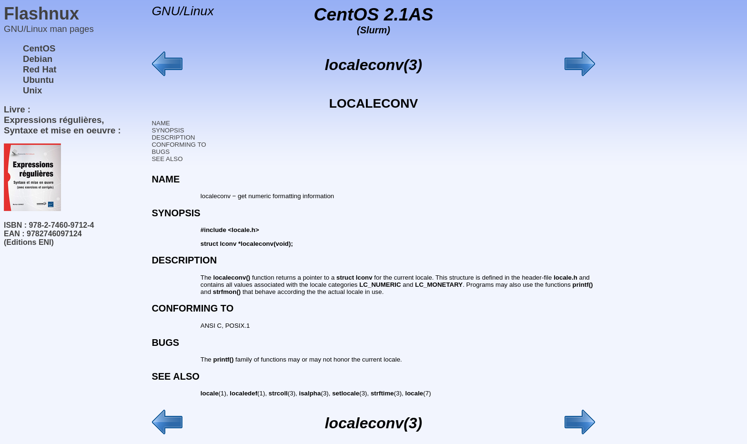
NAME (160, 123)
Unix (32, 90)
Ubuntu (38, 80)
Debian (37, 59)
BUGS (160, 151)
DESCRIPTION (173, 137)
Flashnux (41, 13)
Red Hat (40, 69)
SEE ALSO (166, 158)
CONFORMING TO (178, 144)
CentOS (39, 48)
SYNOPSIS (167, 130)
